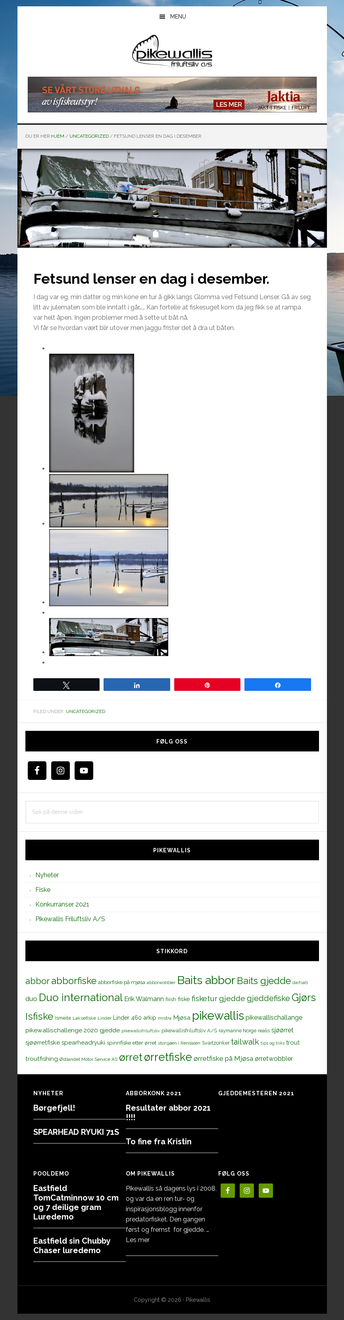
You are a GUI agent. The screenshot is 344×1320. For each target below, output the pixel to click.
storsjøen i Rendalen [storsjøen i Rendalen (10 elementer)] (179, 1043)
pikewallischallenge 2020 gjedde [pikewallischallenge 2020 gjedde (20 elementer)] (72, 1030)
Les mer (138, 1240)
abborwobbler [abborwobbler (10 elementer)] (161, 982)
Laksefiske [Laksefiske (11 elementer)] (84, 1018)
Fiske (42, 889)
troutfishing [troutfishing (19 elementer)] (41, 1058)
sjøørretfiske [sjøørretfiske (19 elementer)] (42, 1042)
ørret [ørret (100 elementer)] (130, 1057)
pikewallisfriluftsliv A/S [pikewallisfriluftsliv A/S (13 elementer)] (189, 1031)
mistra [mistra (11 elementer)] (164, 1018)
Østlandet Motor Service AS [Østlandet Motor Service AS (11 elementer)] (88, 1059)
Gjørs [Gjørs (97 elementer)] (304, 997)
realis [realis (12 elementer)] (264, 1031)
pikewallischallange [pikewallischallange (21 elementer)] (274, 1017)
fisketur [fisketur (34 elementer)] (204, 998)
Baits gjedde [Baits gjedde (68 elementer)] (264, 980)
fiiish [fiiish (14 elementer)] (170, 999)
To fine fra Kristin (159, 1141)
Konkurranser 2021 (62, 904)
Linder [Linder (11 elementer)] (104, 1018)
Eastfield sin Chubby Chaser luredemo (71, 1245)
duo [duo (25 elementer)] (31, 999)
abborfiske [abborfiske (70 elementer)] (73, 980)
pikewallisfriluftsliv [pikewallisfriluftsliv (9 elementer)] (140, 1030)
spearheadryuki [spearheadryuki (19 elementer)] (83, 1042)
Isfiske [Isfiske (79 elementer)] (39, 1016)
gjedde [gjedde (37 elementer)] (232, 998)
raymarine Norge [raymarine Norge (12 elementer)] (237, 1031)
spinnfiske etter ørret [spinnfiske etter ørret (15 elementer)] (131, 1042)
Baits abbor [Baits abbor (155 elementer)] (206, 980)
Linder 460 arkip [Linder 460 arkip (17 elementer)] (134, 1017)
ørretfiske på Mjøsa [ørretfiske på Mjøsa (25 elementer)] (223, 1058)
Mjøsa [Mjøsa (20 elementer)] (181, 1017)
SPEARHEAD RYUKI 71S (76, 1132)
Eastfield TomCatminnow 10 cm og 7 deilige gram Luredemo (76, 1202)
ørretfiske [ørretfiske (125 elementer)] (168, 1057)
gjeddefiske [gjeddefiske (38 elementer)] (268, 998)
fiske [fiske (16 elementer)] (184, 999)
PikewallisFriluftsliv (172, 52)
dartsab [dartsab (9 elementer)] (300, 982)
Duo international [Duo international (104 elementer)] (81, 997)
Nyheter (47, 875)
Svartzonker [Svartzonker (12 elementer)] (215, 1043)
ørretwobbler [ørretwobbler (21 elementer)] (274, 1058)
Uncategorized (85, 711)
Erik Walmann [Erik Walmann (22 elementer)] (144, 999)
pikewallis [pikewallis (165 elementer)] (218, 1015)
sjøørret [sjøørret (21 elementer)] (282, 1030)
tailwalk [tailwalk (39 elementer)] (245, 1042)
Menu (178, 16)
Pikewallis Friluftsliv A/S (70, 919)
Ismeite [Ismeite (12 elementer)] (63, 1018)
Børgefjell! (54, 1108)
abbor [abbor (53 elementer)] (37, 981)
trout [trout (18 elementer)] (293, 1042)
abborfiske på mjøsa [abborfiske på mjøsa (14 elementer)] (121, 982)
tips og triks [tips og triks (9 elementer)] (272, 1043)
